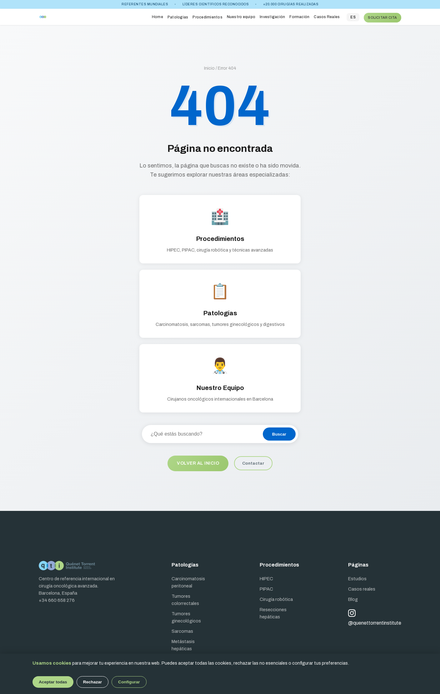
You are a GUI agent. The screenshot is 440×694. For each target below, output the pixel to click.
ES (352, 16)
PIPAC (266, 587)
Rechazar (92, 682)
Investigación (272, 16)
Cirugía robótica (276, 597)
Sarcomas (182, 629)
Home (157, 16)
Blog (353, 597)
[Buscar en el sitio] (202, 432)
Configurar (129, 682)
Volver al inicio (198, 461)
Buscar (279, 432)
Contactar (254, 462)
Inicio (209, 66)
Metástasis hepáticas (183, 644)
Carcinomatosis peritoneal (188, 581)
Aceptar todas (53, 682)
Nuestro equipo (241, 16)
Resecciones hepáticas (273, 612)
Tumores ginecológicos (186, 616)
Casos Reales (326, 16)
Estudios (357, 577)
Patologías (177, 16)
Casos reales (361, 587)
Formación (299, 16)
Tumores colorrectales (185, 598)
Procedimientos (207, 16)
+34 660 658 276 (57, 599)
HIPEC (266, 577)
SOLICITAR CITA (382, 16)
